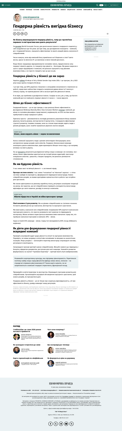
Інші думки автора (91, 41)
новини (22, 9)
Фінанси (63, 9)
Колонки (36, 9)
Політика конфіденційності (49, 390)
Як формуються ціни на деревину (61, 358)
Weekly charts (97, 9)
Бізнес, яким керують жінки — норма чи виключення (37, 134)
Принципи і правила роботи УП (91, 390)
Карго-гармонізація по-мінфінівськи (28, 358)
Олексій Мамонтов (31, 17)
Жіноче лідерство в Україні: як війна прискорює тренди (38, 197)
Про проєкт (35, 390)
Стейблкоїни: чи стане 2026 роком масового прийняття (27, 330)
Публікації (29, 9)
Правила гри (55, 9)
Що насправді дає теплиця (58, 345)
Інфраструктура (45, 9)
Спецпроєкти (71, 9)
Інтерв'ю (79, 9)
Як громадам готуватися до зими (26, 345)
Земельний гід (87, 9)
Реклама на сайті (26, 390)
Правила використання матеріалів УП (70, 390)
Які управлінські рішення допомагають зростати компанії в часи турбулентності (94, 47)
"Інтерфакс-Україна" (68, 396)
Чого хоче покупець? (56, 330)
